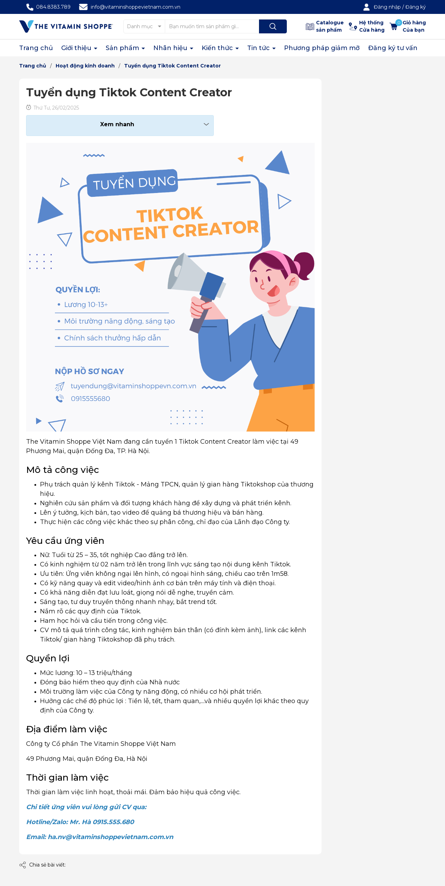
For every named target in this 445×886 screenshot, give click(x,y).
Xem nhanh (117, 124)
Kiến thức (218, 48)
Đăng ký (415, 7)
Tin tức (259, 48)
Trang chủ (36, 48)
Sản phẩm (123, 48)
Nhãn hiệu (171, 48)
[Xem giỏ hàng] (407, 26)
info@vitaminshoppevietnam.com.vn (135, 7)
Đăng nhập (387, 7)
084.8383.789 (53, 7)
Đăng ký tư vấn (393, 48)
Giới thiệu (77, 48)
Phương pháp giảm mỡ (322, 48)
